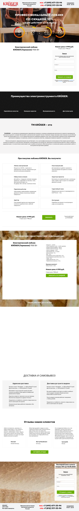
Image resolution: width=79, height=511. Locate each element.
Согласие (60, 81)
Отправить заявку (66, 492)
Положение (71, 80)
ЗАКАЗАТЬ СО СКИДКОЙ (57, 275)
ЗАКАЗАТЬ (48, 217)
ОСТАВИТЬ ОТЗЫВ (39, 452)
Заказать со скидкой (64, 77)
